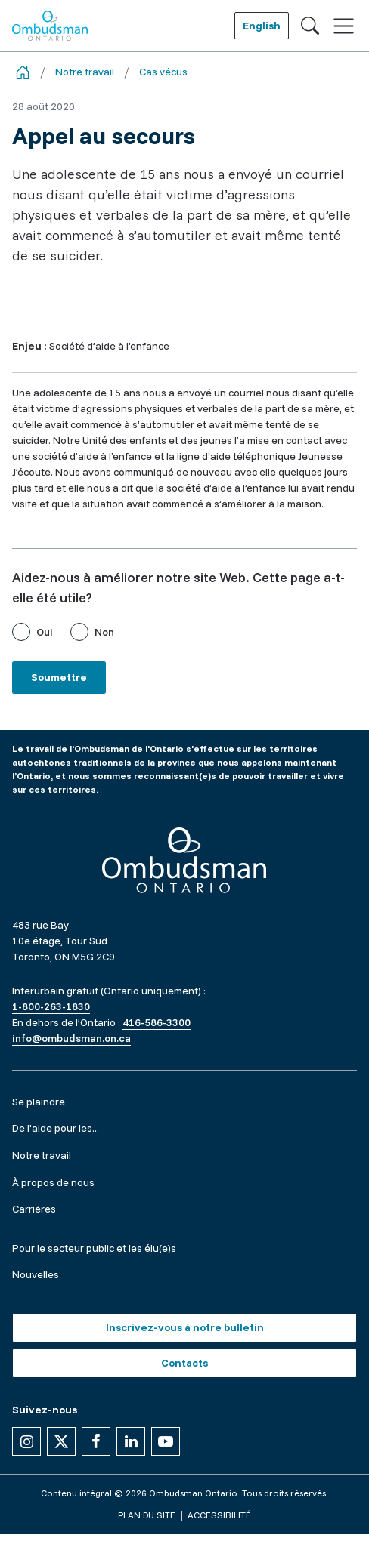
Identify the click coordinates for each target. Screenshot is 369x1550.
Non (104, 632)
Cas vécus (163, 72)
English (262, 25)
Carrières (34, 1209)
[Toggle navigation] (343, 26)
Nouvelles (35, 1274)
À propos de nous (53, 1182)
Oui (44, 632)
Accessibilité (219, 1515)
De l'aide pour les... (55, 1128)
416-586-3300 (156, 1022)
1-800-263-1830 (51, 1006)
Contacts (184, 1363)
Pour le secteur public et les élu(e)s (94, 1248)
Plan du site (146, 1515)
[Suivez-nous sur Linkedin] (130, 1441)
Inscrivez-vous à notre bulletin (185, 1327)
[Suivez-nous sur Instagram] (26, 1441)
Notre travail (84, 72)
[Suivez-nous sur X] (61, 1441)
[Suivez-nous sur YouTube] (165, 1441)
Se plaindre (38, 1101)
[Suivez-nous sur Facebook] (96, 1441)
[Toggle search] (310, 25)
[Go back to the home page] (22, 72)
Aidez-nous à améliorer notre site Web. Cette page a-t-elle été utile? (178, 587)
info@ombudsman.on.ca (71, 1038)
